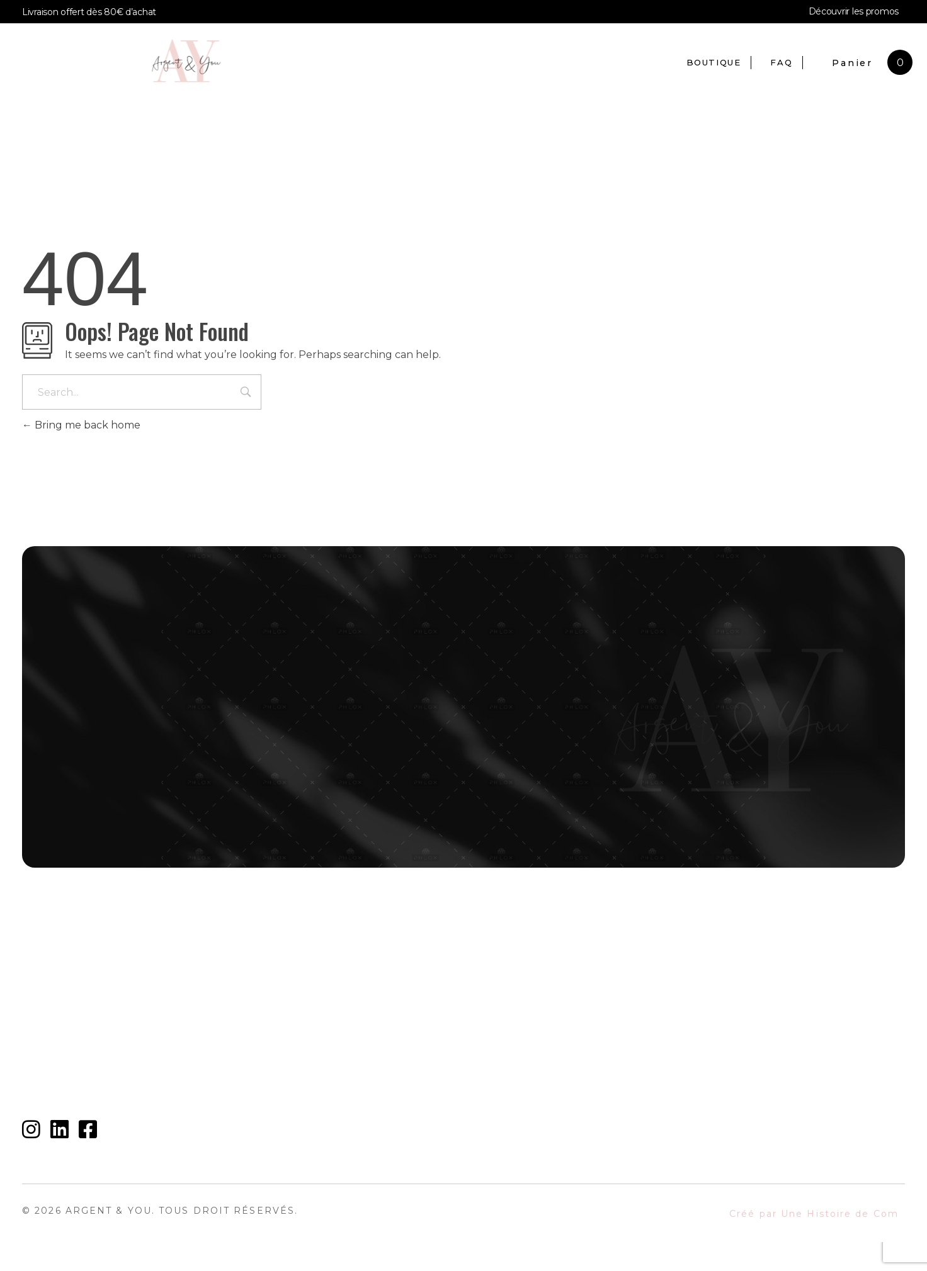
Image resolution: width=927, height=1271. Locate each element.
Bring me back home (81, 425)
